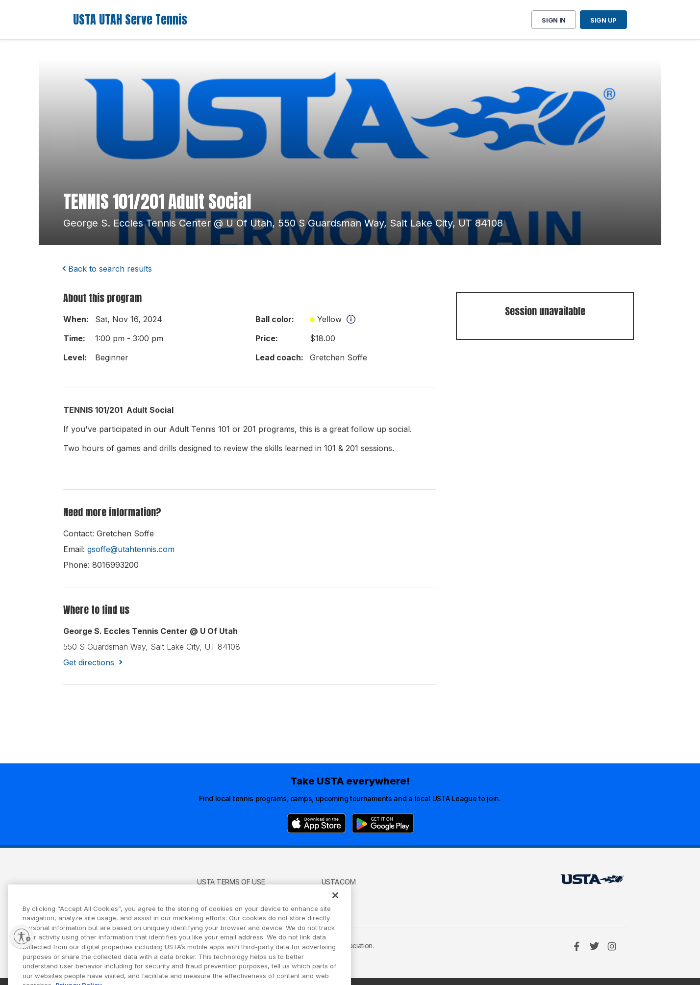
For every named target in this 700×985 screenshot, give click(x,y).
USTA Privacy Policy (233, 896)
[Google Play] (383, 823)
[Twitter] (594, 946)
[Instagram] (611, 946)
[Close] (335, 910)
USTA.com (339, 882)
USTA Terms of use (231, 882)
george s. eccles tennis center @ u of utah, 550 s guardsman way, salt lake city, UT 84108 (283, 223)
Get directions (88, 662)
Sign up (603, 20)
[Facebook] (576, 946)
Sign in (554, 20)
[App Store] (316, 823)
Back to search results (110, 269)
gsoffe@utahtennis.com (131, 549)
